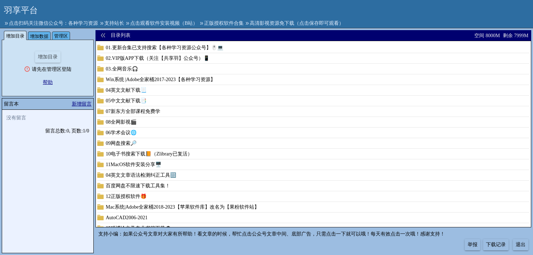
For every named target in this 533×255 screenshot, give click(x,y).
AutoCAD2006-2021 (126, 217)
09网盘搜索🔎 (121, 143)
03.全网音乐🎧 (122, 69)
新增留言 (82, 104)
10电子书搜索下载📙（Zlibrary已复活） (149, 154)
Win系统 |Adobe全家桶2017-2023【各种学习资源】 (160, 79)
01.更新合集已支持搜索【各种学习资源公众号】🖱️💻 (164, 47)
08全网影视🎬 (121, 122)
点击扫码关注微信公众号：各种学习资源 (53, 23)
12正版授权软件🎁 (126, 196)
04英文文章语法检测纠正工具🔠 (141, 175)
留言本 (11, 104)
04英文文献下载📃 (126, 90)
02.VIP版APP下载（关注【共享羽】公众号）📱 (157, 58)
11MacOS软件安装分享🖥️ (133, 164)
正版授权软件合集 (224, 23)
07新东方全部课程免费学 (133, 111)
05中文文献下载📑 (126, 100)
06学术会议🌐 (121, 132)
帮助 (48, 82)
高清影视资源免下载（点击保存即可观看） (297, 23)
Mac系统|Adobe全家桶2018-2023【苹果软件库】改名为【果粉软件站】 (182, 207)
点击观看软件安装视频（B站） (164, 23)
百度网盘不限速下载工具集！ (138, 185)
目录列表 (121, 35)
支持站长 (114, 23)
